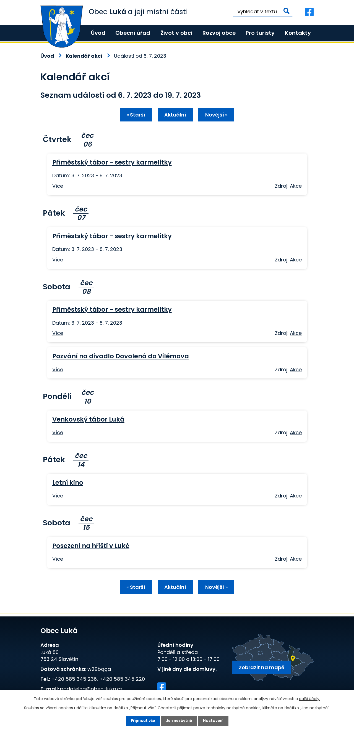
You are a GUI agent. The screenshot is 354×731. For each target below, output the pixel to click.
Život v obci (176, 33)
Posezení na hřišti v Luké (90, 546)
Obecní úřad (132, 33)
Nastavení (214, 721)
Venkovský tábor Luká (88, 419)
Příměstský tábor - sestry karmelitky (112, 162)
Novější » (217, 115)
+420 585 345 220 (122, 680)
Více (57, 186)
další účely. (309, 698)
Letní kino (67, 483)
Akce (296, 186)
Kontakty (298, 33)
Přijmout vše (142, 721)
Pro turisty (260, 33)
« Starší (134, 115)
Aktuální (175, 115)
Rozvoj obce (219, 33)
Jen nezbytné (179, 721)
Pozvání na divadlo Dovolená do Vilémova (120, 356)
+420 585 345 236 (74, 680)
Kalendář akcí (84, 55)
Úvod (98, 33)
